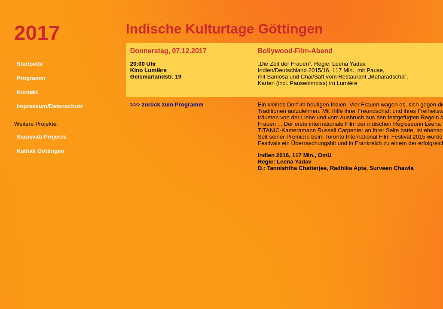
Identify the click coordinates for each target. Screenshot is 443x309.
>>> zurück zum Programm (167, 104)
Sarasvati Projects (42, 136)
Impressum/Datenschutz (50, 106)
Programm (31, 78)
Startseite (30, 64)
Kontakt (27, 92)
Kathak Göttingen (40, 151)
